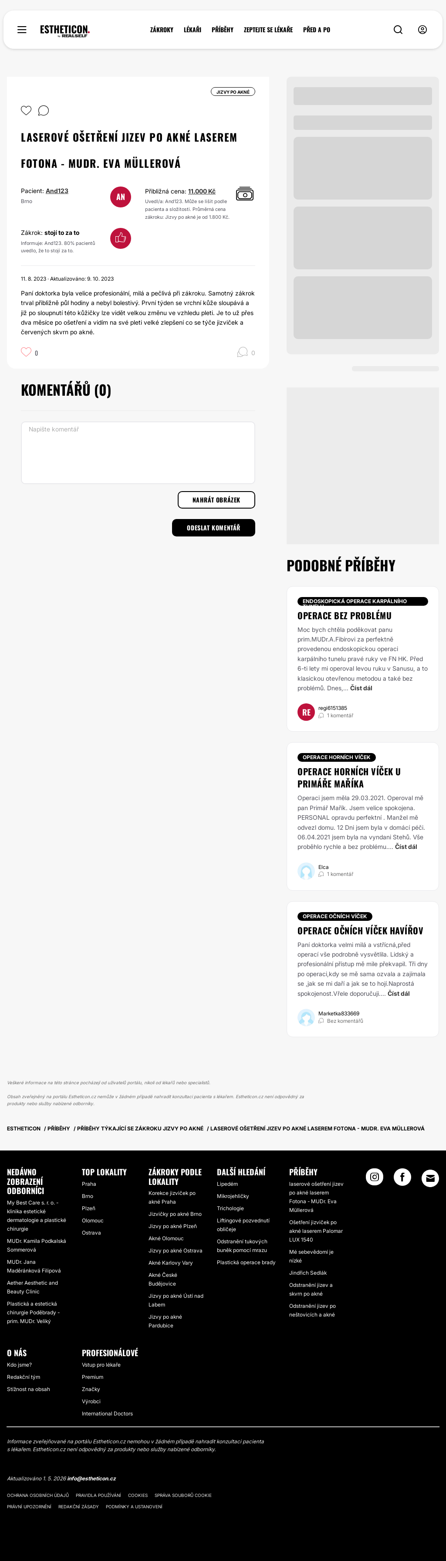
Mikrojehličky (233, 1196)
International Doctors (107, 1413)
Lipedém (227, 1184)
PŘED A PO (316, 29)
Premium (92, 1377)
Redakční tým (23, 1377)
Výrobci (91, 1401)
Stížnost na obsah (28, 1389)
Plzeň (88, 1208)
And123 (57, 190)
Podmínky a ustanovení (134, 1506)
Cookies (138, 1495)
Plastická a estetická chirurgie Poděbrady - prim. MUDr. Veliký (33, 1312)
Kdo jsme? (19, 1364)
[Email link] (430, 1178)
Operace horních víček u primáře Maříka (349, 777)
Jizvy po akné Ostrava (176, 1250)
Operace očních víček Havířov (360, 930)
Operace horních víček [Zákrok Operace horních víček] (337, 757)
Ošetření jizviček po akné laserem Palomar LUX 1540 (316, 1231)
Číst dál (361, 688)
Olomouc (93, 1220)
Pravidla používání (98, 1495)
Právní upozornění (29, 1506)
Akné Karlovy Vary (171, 1262)
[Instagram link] (374, 1180)
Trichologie (230, 1208)
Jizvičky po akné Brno (175, 1214)
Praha (89, 1184)
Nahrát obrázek (216, 499)
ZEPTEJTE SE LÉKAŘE (268, 29)
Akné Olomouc (166, 1238)
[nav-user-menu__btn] (422, 30)
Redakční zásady (78, 1506)
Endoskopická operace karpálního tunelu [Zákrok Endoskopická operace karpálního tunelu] (355, 602)
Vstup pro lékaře (101, 1364)
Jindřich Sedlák (308, 1272)
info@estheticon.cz (91, 1478)
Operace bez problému (344, 615)
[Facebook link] (402, 1180)
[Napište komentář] (138, 452)
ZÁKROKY (161, 29)
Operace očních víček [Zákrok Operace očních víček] (335, 916)
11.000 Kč (202, 191)
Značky (91, 1389)
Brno (87, 1196)
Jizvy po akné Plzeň (173, 1226)
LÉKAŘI (192, 29)
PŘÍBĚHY (222, 29)
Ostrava (91, 1232)
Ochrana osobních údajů (38, 1495)
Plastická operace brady (246, 1262)
